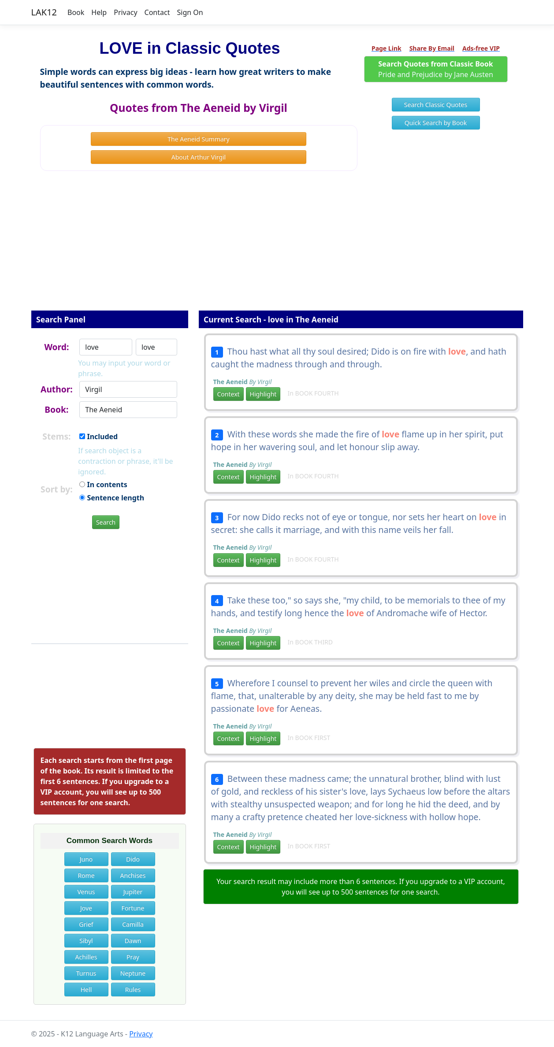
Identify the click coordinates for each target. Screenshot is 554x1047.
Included (98, 436)
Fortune (133, 908)
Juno (86, 859)
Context (228, 394)
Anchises (133, 875)
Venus (86, 892)
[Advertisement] (277, 246)
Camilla (132, 924)
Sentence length (111, 498)
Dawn (133, 940)
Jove (86, 908)
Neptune (132, 973)
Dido (133, 859)
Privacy (125, 12)
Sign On (190, 12)
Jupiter (132, 892)
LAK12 (44, 12)
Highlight (263, 394)
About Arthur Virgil (198, 157)
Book (75, 12)
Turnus (86, 973)
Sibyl (86, 940)
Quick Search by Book (436, 122)
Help (99, 12)
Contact (157, 12)
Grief (86, 924)
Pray (132, 957)
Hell (86, 989)
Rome (86, 875)
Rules (133, 989)
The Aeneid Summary (198, 139)
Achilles (86, 957)
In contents (103, 484)
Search (105, 522)
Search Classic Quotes (435, 104)
